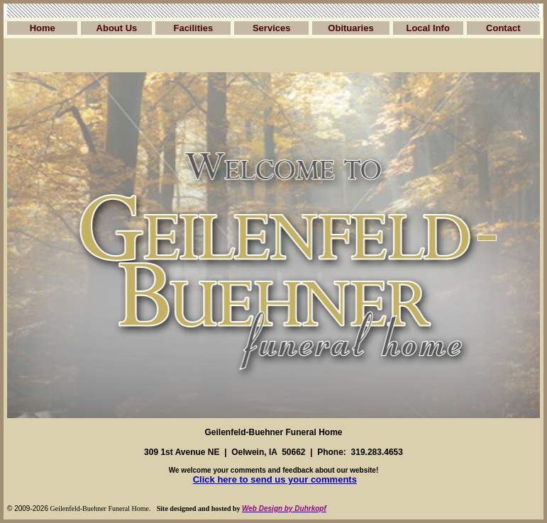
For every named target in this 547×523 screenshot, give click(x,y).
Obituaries (350, 28)
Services (272, 28)
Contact (503, 28)
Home (42, 28)
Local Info (427, 28)
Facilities (193, 28)
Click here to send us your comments (275, 479)
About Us (117, 28)
